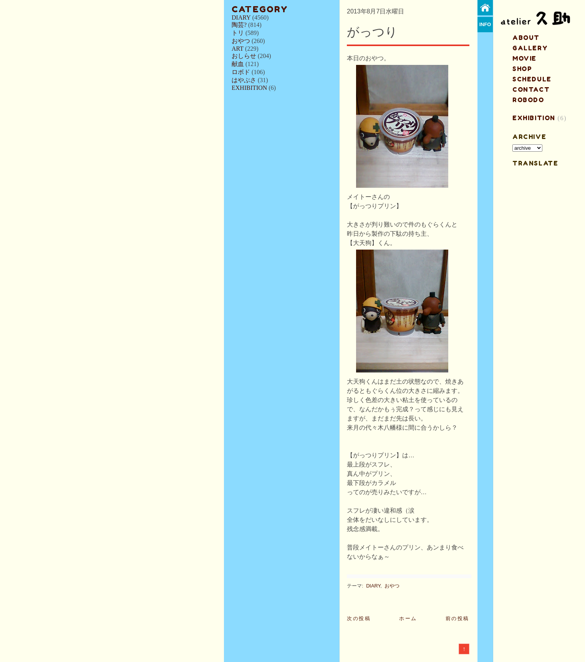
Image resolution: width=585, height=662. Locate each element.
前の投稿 (457, 618)
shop (522, 69)
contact (531, 89)
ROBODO (528, 100)
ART (238, 48)
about (526, 37)
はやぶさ (244, 80)
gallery (530, 48)
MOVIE (524, 58)
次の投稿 (359, 618)
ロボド (241, 72)
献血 (238, 64)
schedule (532, 79)
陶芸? (239, 25)
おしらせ (244, 56)
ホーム (408, 618)
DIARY (241, 17)
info (485, 24)
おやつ (241, 41)
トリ (238, 33)
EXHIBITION (249, 87)
